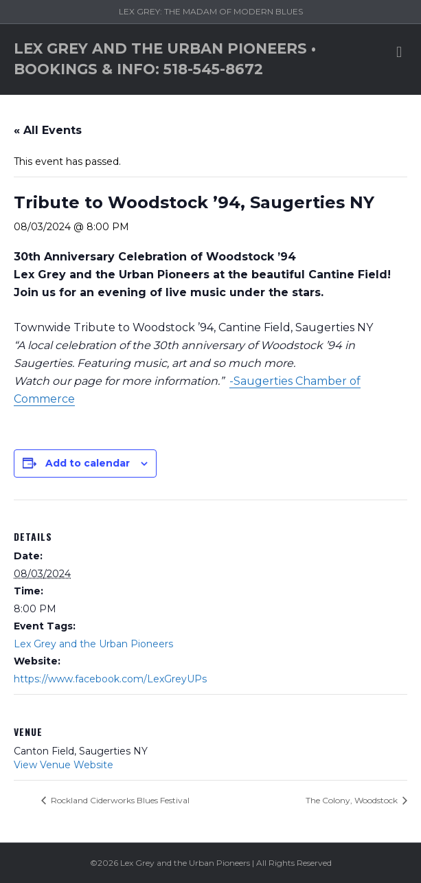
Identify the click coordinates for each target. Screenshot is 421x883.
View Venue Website (63, 765)
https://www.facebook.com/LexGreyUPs (110, 679)
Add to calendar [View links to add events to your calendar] (87, 463)
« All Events (48, 130)
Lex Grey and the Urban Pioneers (93, 644)
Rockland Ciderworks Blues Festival (119, 800)
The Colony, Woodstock (353, 800)
